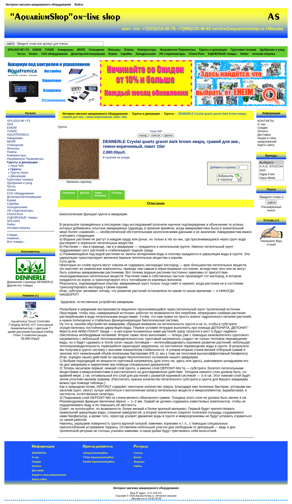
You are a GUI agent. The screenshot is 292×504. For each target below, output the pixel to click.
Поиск (271, 189)
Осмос (33, 53)
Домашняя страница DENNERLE (30, 282)
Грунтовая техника (243, 49)
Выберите (271, 163)
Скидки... (13, 234)
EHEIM (36, 49)
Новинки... (14, 238)
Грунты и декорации (146, 113)
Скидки (262, 127)
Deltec (244, 53)
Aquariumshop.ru (144, 495)
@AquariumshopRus (95, 453)
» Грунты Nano (17, 172)
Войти (79, 4)
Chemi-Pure (196, 53)
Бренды (271, 155)
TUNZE (49, 49)
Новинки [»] (30, 295)
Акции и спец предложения (266, 139)
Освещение (96, 49)
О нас (261, 124)
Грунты (169, 113)
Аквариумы (66, 49)
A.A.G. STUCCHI (271, 167)
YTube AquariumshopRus (98, 457)
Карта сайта (265, 145)
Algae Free (271, 174)
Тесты (21, 53)
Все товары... (16, 241)
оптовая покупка (263, 53)
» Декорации (16, 176)
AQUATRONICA (18, 134)
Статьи (138, 453)
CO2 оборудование (54, 53)
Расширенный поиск (271, 208)
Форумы (139, 461)
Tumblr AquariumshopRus (99, 461)
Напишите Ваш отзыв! (271, 241)
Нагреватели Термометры (177, 49)
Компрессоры (146, 49)
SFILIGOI (13, 221)
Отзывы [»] (271, 220)
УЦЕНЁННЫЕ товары (222, 53)
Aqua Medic (271, 178)
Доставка (264, 134)
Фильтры (114, 49)
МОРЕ (81, 49)
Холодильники (146, 53)
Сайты (138, 466)
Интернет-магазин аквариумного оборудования (38, 4)
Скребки (126, 53)
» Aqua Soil (15, 165)
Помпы (129, 49)
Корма (113, 53)
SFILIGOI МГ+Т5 (18, 49)
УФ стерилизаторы (172, 53)
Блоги (137, 457)
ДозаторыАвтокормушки (88, 53)
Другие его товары (20, 285)
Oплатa (262, 131)
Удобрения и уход (272, 49)
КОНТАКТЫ (265, 120)
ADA (10, 124)
